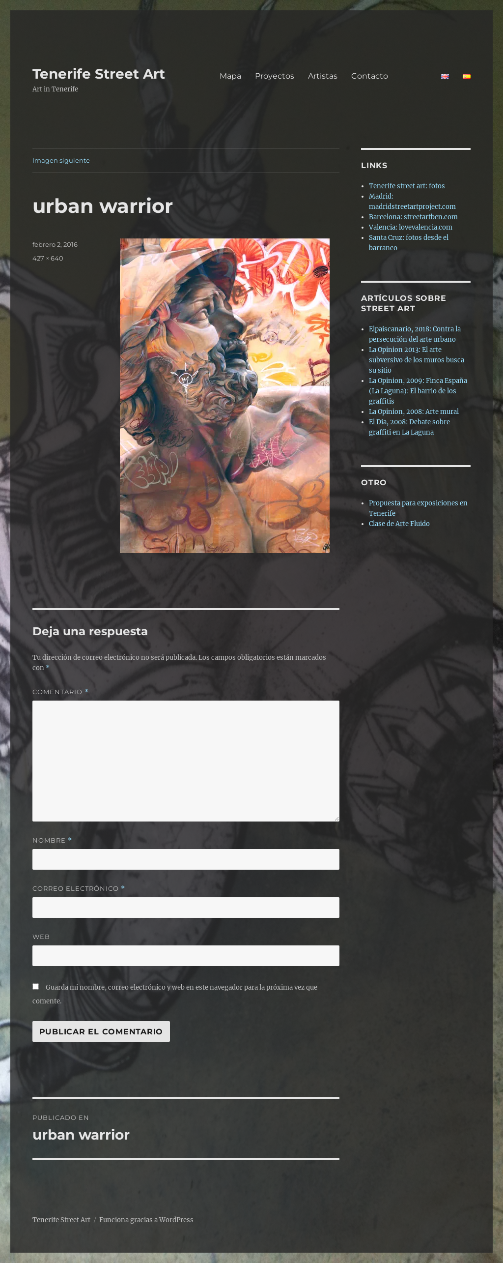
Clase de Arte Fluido (399, 524)
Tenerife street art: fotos (407, 186)
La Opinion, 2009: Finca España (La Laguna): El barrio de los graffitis (418, 391)
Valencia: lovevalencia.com (410, 227)
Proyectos (274, 76)
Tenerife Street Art (98, 73)
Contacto (389, 76)
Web (41, 936)
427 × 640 (47, 258)
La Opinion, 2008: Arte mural (414, 412)
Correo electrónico (78, 888)
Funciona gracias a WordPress (146, 1220)
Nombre (52, 840)
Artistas (322, 76)
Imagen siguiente (61, 160)
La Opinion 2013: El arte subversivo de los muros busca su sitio (416, 360)
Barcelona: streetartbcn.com (413, 217)
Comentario (60, 692)
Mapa (230, 76)
